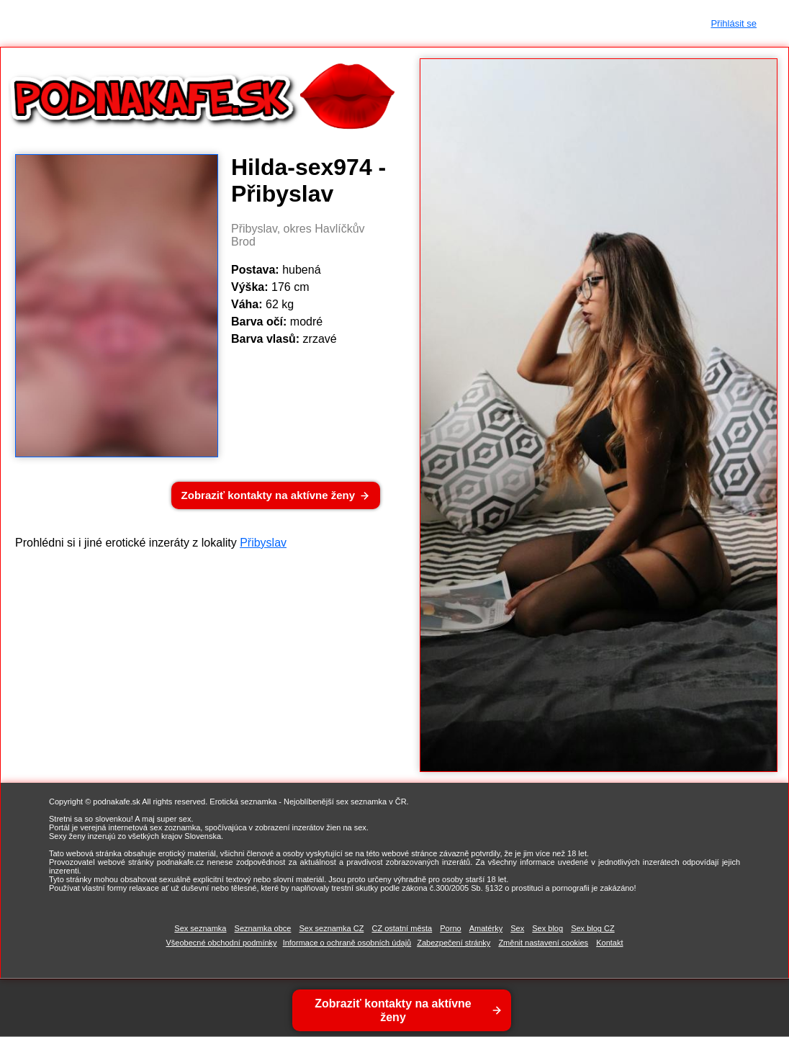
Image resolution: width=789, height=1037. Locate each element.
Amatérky (485, 928)
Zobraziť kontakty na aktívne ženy (268, 495)
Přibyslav (263, 543)
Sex (517, 928)
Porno (450, 928)
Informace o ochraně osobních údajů (347, 942)
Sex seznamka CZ (331, 928)
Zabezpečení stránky (453, 942)
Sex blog (547, 928)
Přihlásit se (734, 23)
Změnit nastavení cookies (543, 942)
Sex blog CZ (593, 928)
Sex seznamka (200, 928)
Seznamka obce (263, 928)
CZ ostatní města (401, 928)
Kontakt (609, 942)
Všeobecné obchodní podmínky (221, 942)
